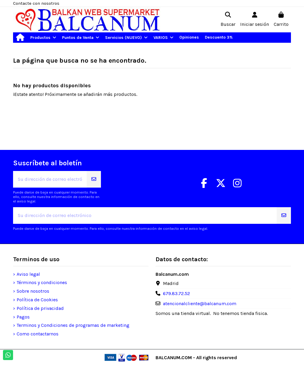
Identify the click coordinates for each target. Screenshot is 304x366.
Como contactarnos (37, 334)
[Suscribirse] (94, 179)
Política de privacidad (40, 308)
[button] (43, 37)
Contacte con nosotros (36, 3)
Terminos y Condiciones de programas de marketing (73, 325)
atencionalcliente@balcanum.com (199, 303)
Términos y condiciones (42, 282)
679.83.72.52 (176, 293)
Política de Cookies (37, 299)
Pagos (23, 317)
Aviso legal (28, 274)
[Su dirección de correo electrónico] (50, 179)
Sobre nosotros (33, 291)
